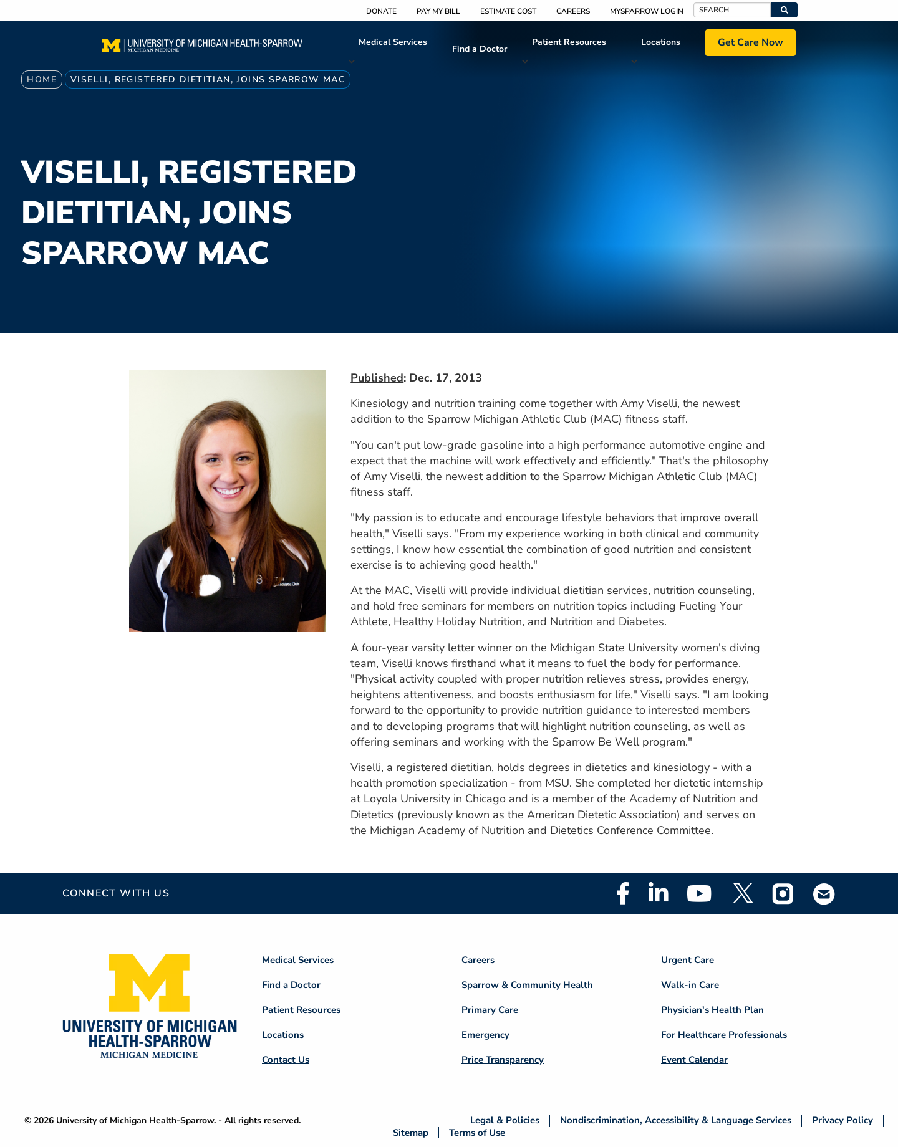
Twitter (742, 893)
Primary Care (489, 1010)
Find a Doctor (479, 49)
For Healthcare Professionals (724, 1035)
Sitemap (410, 1132)
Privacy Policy (842, 1120)
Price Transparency (502, 1059)
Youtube (699, 893)
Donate (381, 11)
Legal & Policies (504, 1120)
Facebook (623, 893)
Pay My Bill (438, 11)
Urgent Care (687, 960)
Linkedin (658, 893)
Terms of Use (477, 1132)
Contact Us (285, 1059)
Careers (573, 11)
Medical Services (393, 42)
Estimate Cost (508, 11)
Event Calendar (694, 1059)
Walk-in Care (690, 985)
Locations (660, 42)
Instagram (783, 893)
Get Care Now (750, 42)
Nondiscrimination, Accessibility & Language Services (675, 1120)
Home (42, 79)
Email (824, 893)
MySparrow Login (646, 11)
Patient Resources (569, 42)
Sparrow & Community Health (527, 985)
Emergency (485, 1035)
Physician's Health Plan (712, 1010)
